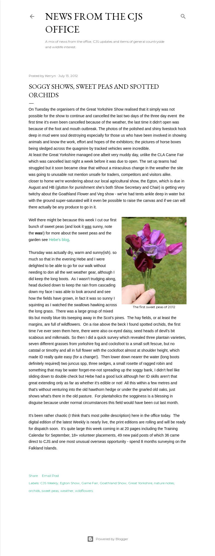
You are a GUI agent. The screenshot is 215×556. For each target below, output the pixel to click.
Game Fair (89, 483)
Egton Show (70, 483)
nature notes (164, 483)
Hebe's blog (59, 239)
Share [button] (33, 476)
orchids (34, 491)
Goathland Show (113, 483)
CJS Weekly (49, 483)
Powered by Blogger (107, 539)
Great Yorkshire (140, 483)
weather (66, 491)
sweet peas (50, 491)
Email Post (50, 476)
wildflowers (84, 491)
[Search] (183, 15)
